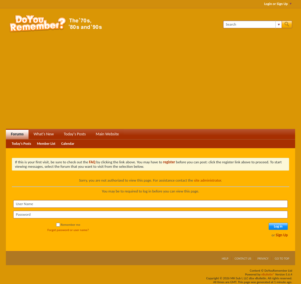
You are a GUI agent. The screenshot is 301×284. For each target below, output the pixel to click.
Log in (278, 226)
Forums (17, 134)
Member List (46, 144)
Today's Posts (75, 134)
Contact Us (243, 258)
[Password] (150, 214)
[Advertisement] (150, 85)
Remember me (68, 225)
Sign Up (282, 235)
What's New (44, 134)
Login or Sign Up (278, 4)
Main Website (107, 134)
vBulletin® (268, 274)
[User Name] (150, 204)
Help (225, 258)
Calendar (67, 144)
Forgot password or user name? (68, 230)
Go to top (282, 258)
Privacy (263, 258)
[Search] (252, 24)
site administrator (207, 180)
